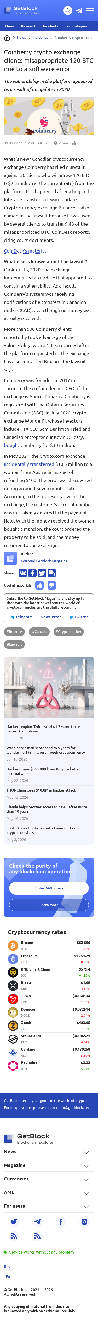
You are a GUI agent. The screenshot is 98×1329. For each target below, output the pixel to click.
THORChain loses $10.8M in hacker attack (41, 790)
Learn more (49, 905)
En (8, 1277)
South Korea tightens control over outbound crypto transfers (43, 830)
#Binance (14, 632)
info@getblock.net (73, 1108)
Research (28, 26)
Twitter (78, 617)
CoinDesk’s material (25, 250)
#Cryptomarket (69, 632)
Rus (7, 1266)
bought (12, 445)
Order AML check (49, 888)
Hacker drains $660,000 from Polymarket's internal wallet (42, 771)
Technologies (76, 26)
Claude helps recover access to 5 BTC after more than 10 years (47, 809)
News (9, 26)
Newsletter (51, 617)
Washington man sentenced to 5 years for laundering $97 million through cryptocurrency (46, 750)
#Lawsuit (14, 644)
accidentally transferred (29, 464)
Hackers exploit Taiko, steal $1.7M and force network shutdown (43, 729)
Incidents (50, 26)
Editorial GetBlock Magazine (44, 561)
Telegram (21, 617)
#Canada (39, 632)
